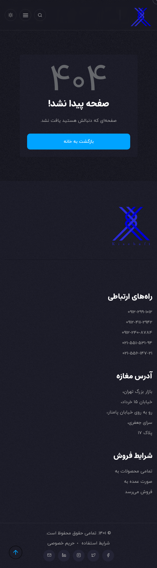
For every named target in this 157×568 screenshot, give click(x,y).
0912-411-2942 (139, 322)
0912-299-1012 (140, 312)
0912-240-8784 (137, 332)
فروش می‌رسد (138, 492)
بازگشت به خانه (79, 141)
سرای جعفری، (140, 422)
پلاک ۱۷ (145, 433)
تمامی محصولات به (133, 471)
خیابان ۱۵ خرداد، (136, 402)
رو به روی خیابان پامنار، (129, 412)
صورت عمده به (138, 481)
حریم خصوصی (61, 543)
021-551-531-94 (137, 343)
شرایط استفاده (96, 543)
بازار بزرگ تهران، (137, 391)
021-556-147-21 (137, 353)
